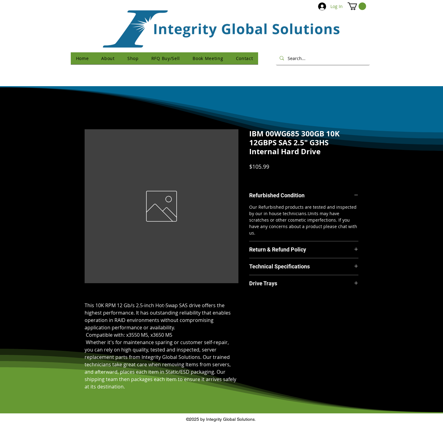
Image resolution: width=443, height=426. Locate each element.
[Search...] (322, 58)
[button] (357, 6)
